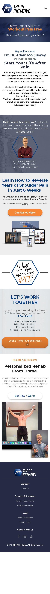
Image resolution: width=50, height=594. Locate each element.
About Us (25, 488)
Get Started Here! (25, 212)
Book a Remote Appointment (25, 342)
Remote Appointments (25, 501)
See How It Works (25, 395)
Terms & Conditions (25, 518)
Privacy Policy (25, 522)
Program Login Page (25, 505)
